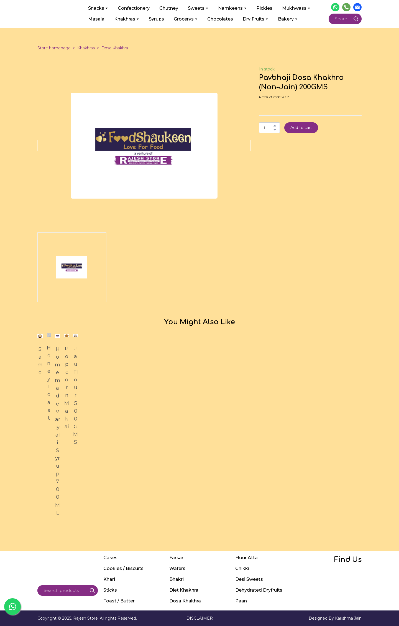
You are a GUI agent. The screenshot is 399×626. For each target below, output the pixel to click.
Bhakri (176, 579)
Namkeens (230, 8)
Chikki (242, 568)
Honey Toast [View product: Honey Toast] (49, 383)
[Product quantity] (268, 128)
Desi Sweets (249, 579)
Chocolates (220, 19)
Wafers (177, 568)
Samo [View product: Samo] (40, 361)
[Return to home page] (58, 13)
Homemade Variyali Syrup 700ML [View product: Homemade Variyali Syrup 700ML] (57, 431)
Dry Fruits (253, 19)
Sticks (110, 590)
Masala (96, 19)
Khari (109, 579)
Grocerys (184, 19)
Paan (241, 601)
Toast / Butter (119, 601)
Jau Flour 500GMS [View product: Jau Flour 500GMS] (75, 395)
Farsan (177, 557)
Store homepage (54, 47)
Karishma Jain (348, 618)
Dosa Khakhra (114, 47)
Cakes (110, 557)
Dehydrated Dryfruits (258, 590)
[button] (335, 7)
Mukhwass (294, 8)
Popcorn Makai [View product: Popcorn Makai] (66, 388)
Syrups (156, 19)
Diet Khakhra (183, 590)
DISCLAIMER (199, 618)
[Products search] (345, 19)
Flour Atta (246, 557)
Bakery (286, 19)
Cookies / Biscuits (123, 568)
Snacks (96, 8)
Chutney (168, 8)
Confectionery (134, 8)
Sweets (196, 8)
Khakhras (124, 19)
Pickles (264, 8)
